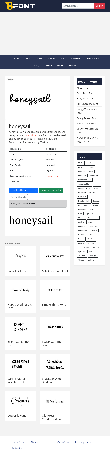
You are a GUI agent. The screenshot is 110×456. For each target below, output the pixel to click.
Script (63, 58)
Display (39, 58)
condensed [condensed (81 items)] (94, 175)
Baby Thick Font (18, 271)
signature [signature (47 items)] (81, 251)
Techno (48, 65)
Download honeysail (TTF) (24, 190)
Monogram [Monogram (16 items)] (82, 226)
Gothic (60, 65)
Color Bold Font (85, 93)
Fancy (36, 65)
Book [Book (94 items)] (91, 171)
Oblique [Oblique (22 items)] (81, 235)
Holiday (72, 65)
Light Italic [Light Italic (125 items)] (89, 213)
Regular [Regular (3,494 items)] (81, 239)
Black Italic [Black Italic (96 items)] (90, 163)
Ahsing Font (83, 88)
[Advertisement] (55, 33)
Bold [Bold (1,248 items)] (91, 167)
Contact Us (16, 448)
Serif (28, 58)
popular (51, 58)
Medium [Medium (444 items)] (81, 218)
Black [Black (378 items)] (80, 163)
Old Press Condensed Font (53, 417)
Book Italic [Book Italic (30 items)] (82, 175)
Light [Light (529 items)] (80, 213)
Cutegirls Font (16, 415)
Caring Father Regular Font (16, 380)
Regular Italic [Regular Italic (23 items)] (92, 239)
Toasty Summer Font (52, 343)
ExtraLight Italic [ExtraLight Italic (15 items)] (84, 205)
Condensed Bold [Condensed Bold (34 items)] (84, 184)
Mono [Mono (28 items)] (90, 222)
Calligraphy (76, 58)
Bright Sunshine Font (18, 343)
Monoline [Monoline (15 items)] (93, 226)
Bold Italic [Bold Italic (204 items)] (82, 171)
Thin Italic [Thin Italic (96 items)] (81, 256)
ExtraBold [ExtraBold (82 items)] (93, 192)
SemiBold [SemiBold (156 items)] (90, 243)
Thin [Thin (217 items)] (90, 251)
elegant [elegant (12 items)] (97, 188)
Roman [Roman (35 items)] (81, 243)
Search (99, 5)
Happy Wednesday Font (19, 306)
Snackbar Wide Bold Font (52, 380)
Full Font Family (18, 197)
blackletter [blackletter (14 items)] (82, 167)
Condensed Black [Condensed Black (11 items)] (84, 180)
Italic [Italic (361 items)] (92, 209)
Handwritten (93, 58)
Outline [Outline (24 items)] (90, 235)
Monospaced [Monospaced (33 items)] (83, 230)
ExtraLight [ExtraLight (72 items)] (96, 201)
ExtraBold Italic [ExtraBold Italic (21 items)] (83, 201)
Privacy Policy (17, 442)
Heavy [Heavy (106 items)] (95, 205)
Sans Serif (15, 58)
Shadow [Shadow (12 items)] (96, 247)
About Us (35, 442)
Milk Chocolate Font (55, 271)
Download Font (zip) (51, 190)
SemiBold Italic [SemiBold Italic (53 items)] (83, 247)
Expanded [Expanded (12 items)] (82, 192)
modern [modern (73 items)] (81, 222)
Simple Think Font (54, 304)
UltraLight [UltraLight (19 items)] (92, 256)
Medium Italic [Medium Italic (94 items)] (93, 218)
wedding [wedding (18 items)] (91, 260)
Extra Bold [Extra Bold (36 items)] (82, 197)
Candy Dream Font (87, 118)
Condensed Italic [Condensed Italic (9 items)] (84, 188)
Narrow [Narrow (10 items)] (94, 230)
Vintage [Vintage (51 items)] (81, 260)
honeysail (38, 220)
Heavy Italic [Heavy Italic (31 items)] (82, 209)
